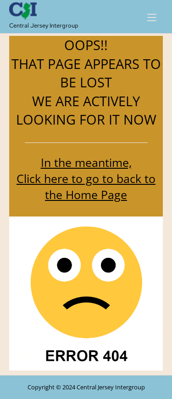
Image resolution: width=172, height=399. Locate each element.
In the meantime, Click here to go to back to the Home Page (86, 178)
